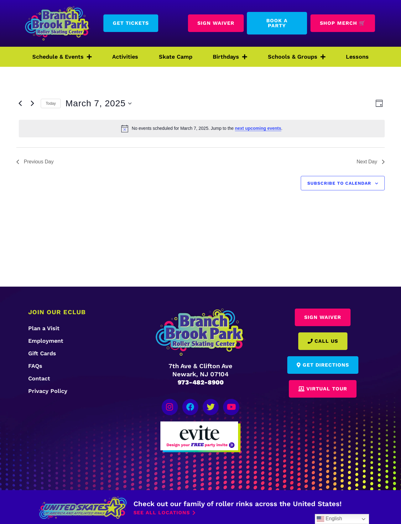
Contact (39, 378)
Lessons (357, 56)
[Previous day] (20, 103)
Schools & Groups (296, 57)
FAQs (35, 366)
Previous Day (35, 161)
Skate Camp (175, 56)
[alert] (202, 128)
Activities (125, 56)
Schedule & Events (62, 57)
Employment (45, 340)
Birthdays (230, 57)
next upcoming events (258, 128)
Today (51, 103)
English (329, 519)
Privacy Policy (47, 391)
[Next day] (32, 103)
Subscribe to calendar (339, 183)
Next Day (371, 161)
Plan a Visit (44, 328)
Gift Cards (42, 353)
